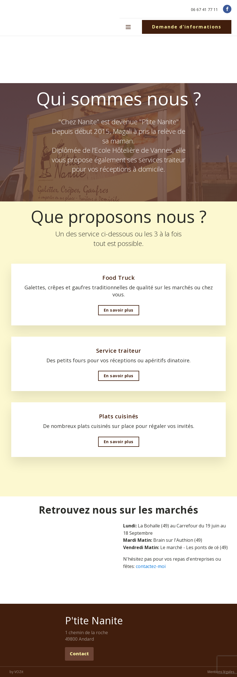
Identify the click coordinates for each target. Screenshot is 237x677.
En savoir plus (119, 310)
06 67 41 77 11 (204, 9)
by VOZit (16, 672)
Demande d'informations (186, 27)
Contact (79, 654)
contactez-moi (151, 566)
